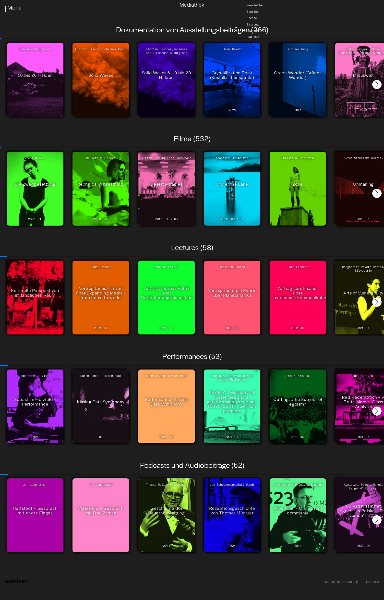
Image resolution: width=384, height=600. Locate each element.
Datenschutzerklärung (341, 582)
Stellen (253, 11)
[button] (377, 84)
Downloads (254, 30)
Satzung (253, 24)
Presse (252, 18)
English (253, 37)
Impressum (371, 582)
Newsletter (255, 5)
